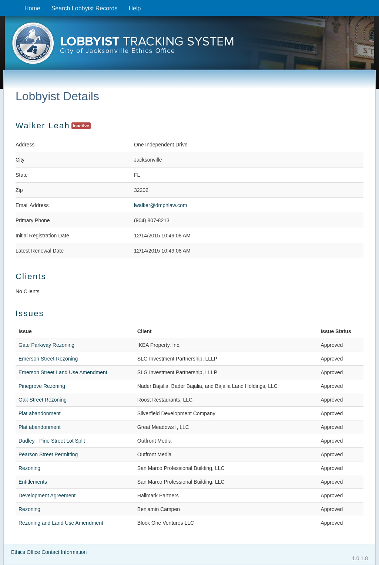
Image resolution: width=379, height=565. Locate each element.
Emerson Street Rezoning (48, 359)
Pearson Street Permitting (48, 454)
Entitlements (33, 482)
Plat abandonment (40, 413)
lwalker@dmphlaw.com (160, 205)
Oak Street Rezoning (43, 400)
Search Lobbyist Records (84, 8)
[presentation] (189, 45)
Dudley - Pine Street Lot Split (52, 441)
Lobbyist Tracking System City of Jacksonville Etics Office (189, 45)
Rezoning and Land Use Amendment (61, 523)
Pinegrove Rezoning (42, 386)
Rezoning (29, 468)
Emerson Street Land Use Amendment (63, 372)
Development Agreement (47, 495)
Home (32, 8)
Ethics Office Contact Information (49, 552)
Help (134, 8)
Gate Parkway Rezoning (46, 345)
